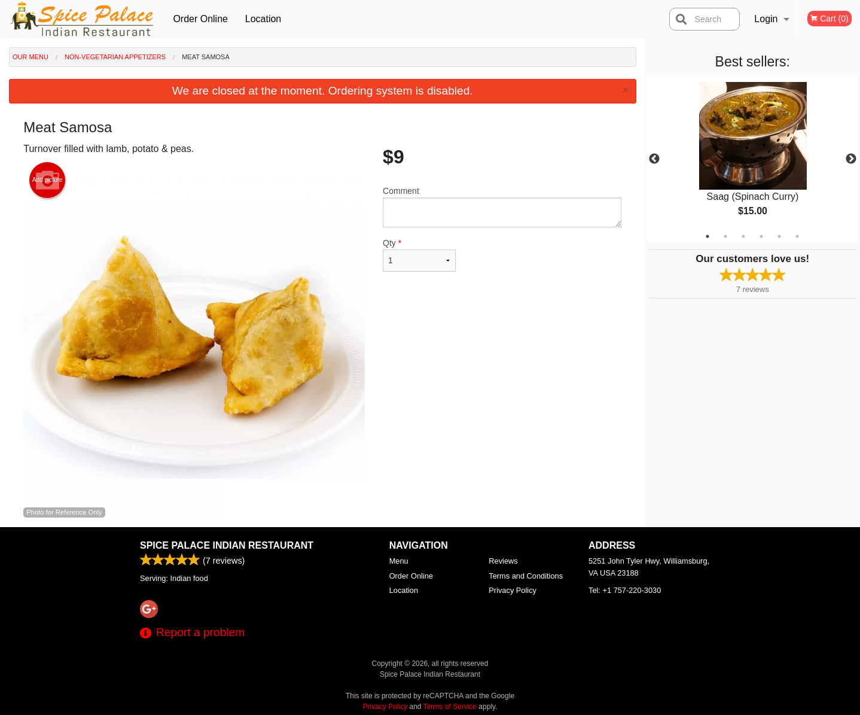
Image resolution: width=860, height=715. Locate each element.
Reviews (503, 560)
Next (851, 159)
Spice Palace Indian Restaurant (226, 545)
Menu (398, 560)
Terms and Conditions (526, 575)
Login (765, 19)
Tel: (624, 590)
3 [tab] (743, 236)
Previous (654, 159)
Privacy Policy (512, 590)
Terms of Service (450, 706)
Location (263, 19)
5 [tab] (779, 236)
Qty (419, 255)
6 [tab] (797, 236)
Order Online (200, 19)
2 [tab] (725, 236)
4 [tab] (761, 236)
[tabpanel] (753, 159)
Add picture (47, 180)
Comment (502, 206)
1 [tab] (707, 236)
